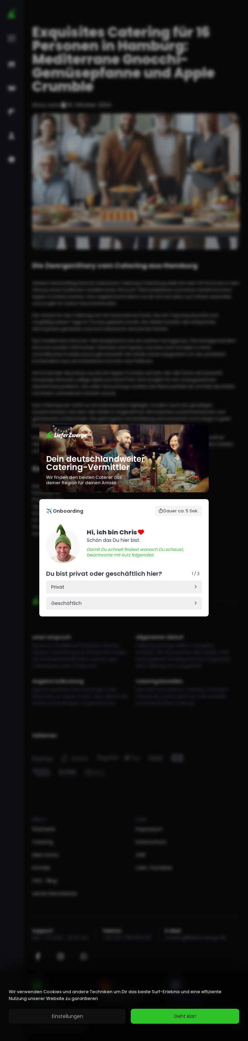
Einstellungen (67, 1016)
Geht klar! (185, 1016)
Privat (57, 587)
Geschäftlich (66, 603)
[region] (124, 1006)
